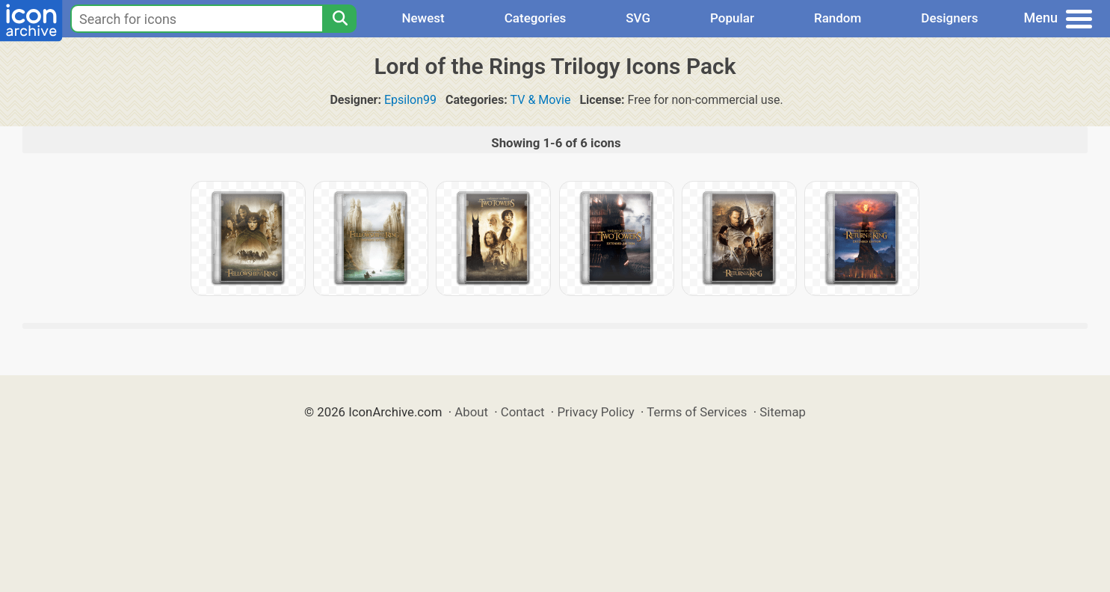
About (471, 411)
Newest (422, 17)
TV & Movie (541, 100)
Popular (732, 17)
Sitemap (782, 411)
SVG (638, 17)
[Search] (339, 18)
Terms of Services (697, 411)
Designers (949, 17)
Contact (523, 411)
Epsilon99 (410, 100)
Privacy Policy (595, 411)
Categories (536, 17)
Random (837, 17)
